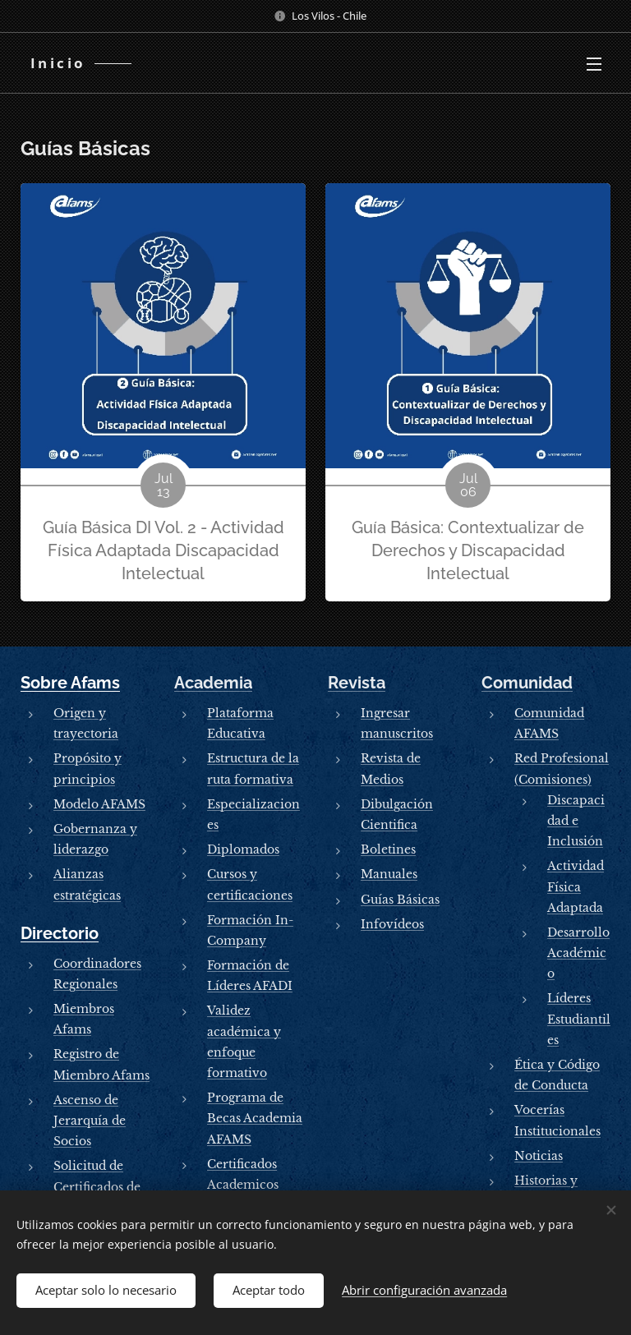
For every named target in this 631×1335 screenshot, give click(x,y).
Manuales (389, 874)
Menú (594, 64)
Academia (213, 683)
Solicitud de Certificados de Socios (96, 1186)
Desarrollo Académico (578, 953)
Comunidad (527, 683)
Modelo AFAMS (99, 804)
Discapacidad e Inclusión (576, 821)
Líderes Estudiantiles (578, 1019)
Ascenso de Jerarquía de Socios (89, 1121)
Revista (356, 683)
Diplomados (243, 849)
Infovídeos (392, 924)
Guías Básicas (400, 899)
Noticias (538, 1156)
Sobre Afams (70, 683)
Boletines (388, 849)
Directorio (60, 933)
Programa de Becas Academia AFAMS (254, 1118)
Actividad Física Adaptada (575, 886)
